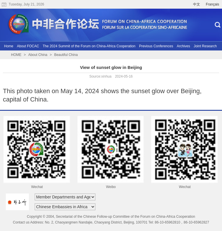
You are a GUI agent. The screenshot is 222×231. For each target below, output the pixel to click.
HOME (16, 55)
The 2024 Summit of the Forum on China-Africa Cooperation (89, 46)
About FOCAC (28, 46)
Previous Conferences (156, 46)
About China (37, 55)
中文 (196, 4)
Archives (183, 46)
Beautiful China (65, 55)
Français (212, 4)
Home (8, 46)
